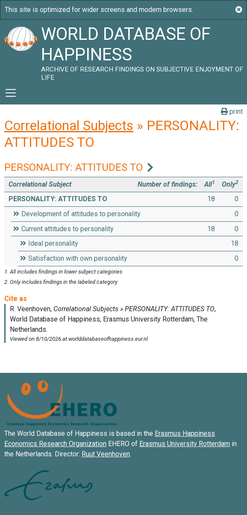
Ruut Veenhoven (106, 454)
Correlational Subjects (68, 125)
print (232, 111)
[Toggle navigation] (10, 93)
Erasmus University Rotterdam (184, 444)
